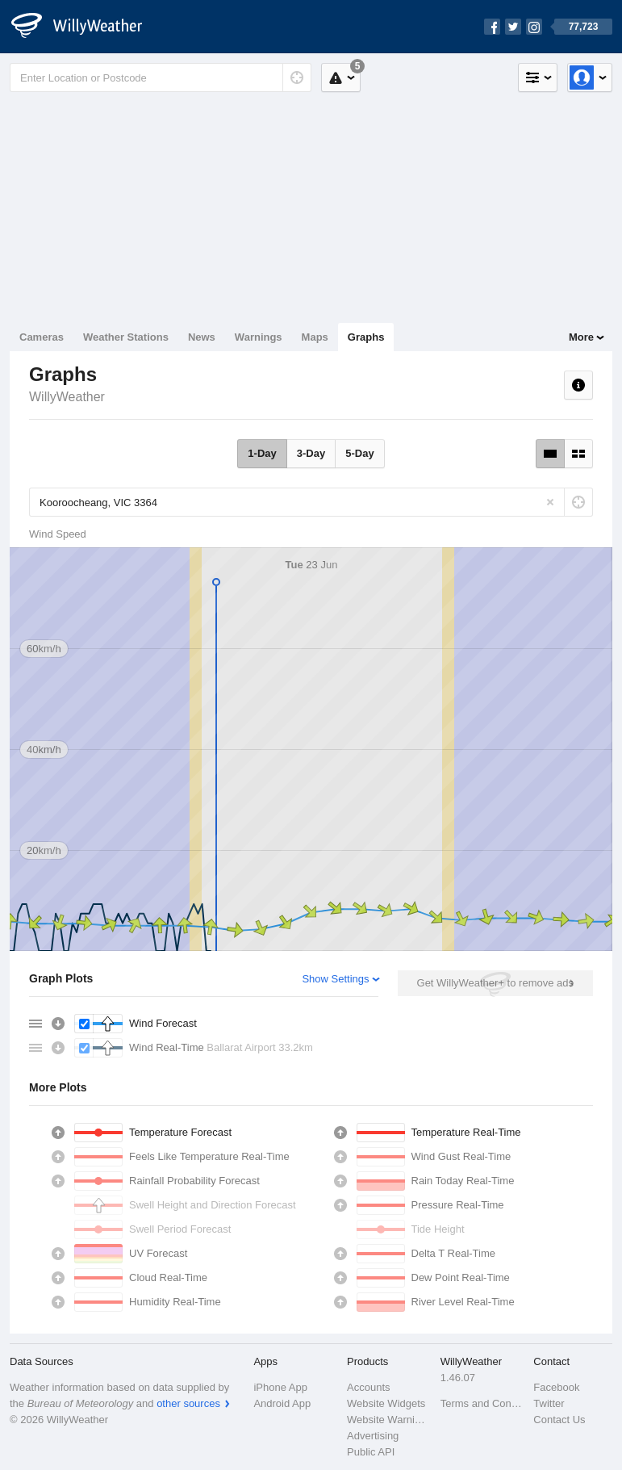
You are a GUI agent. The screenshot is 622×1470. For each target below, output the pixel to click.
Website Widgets (386, 1403)
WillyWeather (67, 397)
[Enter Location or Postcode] (160, 77)
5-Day (359, 453)
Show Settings (335, 979)
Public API (370, 1452)
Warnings (258, 337)
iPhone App (280, 1387)
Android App (282, 1403)
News (201, 337)
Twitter (548, 1403)
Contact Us (559, 1419)
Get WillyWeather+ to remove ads (495, 983)
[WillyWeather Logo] (85, 27)
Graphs (366, 337)
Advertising (373, 1436)
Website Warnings (389, 1419)
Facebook (556, 1387)
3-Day (311, 453)
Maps (315, 337)
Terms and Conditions (482, 1403)
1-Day (262, 453)
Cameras (41, 337)
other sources (188, 1403)
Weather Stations (126, 337)
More (581, 337)
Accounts (368, 1387)
